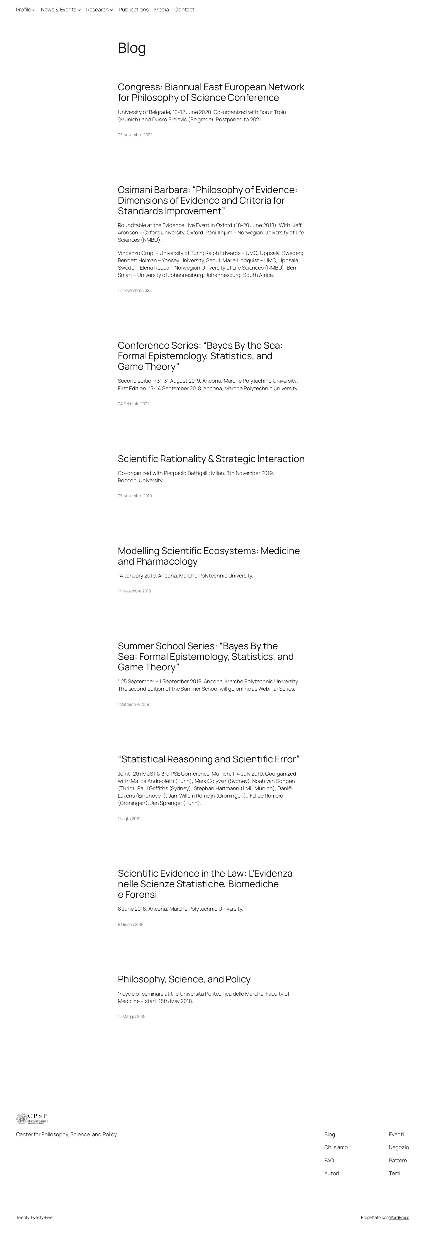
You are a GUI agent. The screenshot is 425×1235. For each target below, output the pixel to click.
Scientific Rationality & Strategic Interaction (211, 458)
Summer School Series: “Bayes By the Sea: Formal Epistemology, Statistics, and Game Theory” (206, 656)
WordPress (399, 1217)
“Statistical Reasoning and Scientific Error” (209, 759)
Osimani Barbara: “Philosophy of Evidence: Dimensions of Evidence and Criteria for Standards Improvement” (208, 200)
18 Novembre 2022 (134, 290)
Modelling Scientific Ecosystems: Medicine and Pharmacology (209, 555)
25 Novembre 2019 (135, 495)
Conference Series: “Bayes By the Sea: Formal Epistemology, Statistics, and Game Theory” (200, 356)
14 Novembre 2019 (134, 591)
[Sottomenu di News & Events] (79, 9)
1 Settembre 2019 (133, 704)
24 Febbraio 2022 (133, 403)
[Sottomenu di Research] (111, 9)
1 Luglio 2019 (129, 818)
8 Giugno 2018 (130, 924)
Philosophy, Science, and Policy (184, 979)
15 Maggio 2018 (131, 1016)
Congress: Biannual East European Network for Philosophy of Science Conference (211, 92)
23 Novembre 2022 (135, 134)
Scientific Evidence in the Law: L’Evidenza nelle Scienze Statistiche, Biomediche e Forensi (205, 884)
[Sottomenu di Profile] (33, 9)
